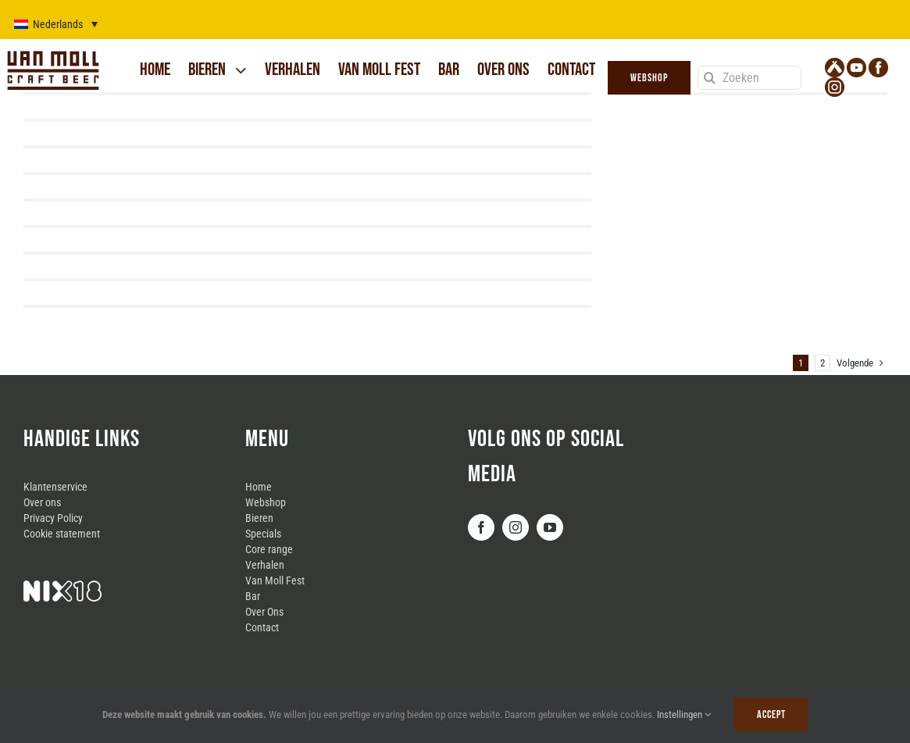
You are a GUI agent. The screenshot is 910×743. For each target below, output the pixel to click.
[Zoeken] (750, 78)
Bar (252, 596)
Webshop (265, 502)
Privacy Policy (53, 518)
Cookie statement (61, 533)
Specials (263, 533)
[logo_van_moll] (53, 52)
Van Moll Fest (275, 580)
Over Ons (264, 611)
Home (258, 486)
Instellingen (684, 714)
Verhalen (264, 565)
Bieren (259, 518)
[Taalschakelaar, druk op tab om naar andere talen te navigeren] (55, 23)
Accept (771, 714)
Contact (262, 627)
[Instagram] (515, 527)
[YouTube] (550, 527)
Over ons (42, 502)
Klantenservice (55, 486)
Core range (269, 549)
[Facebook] (481, 527)
